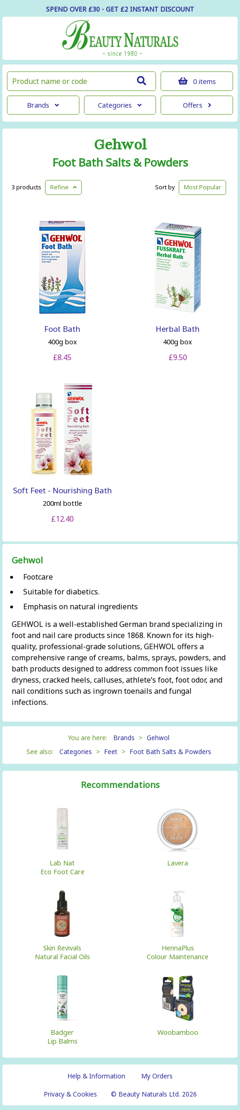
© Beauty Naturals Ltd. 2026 (154, 1094)
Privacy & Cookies (70, 1094)
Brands (43, 105)
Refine (63, 187)
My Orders (157, 1075)
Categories (120, 105)
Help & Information (96, 1075)
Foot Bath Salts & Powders (120, 162)
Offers (197, 105)
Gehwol (120, 145)
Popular (202, 187)
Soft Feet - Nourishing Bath (62, 490)
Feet (110, 751)
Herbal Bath (178, 328)
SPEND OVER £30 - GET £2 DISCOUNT (120, 9)
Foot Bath (62, 328)
